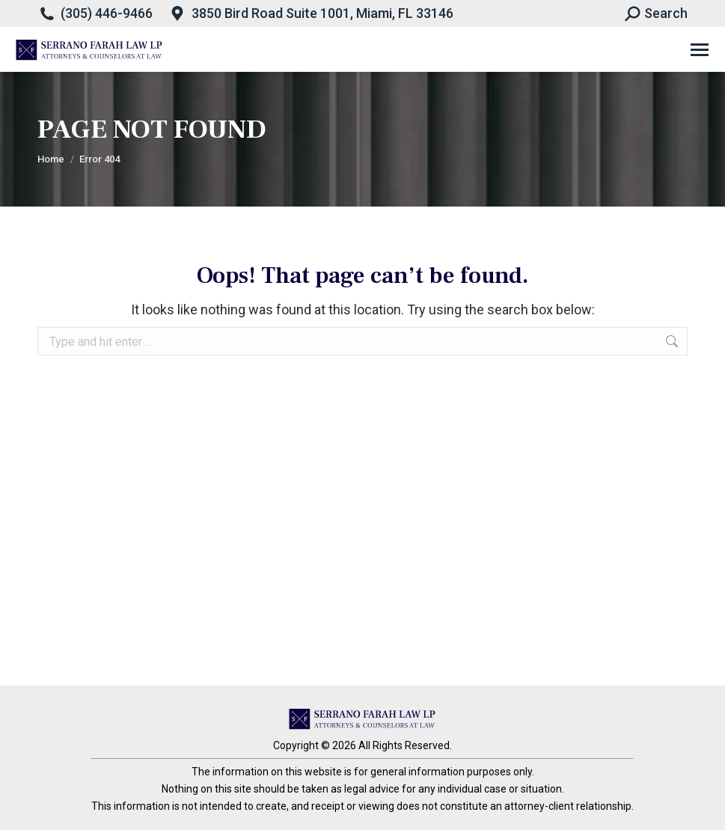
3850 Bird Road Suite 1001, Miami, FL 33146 (322, 13)
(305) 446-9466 (107, 13)
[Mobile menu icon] (699, 50)
